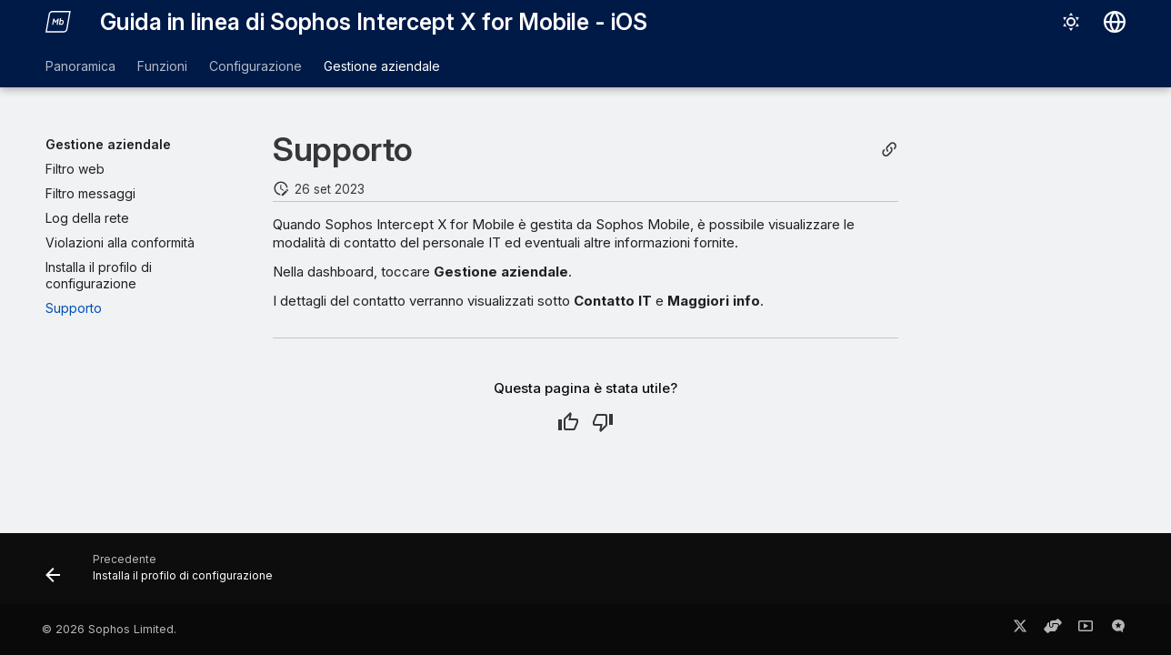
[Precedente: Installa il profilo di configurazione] (165, 574)
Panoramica (80, 66)
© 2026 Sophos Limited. (109, 629)
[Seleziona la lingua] (1114, 22)
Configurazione (255, 66)
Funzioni (162, 66)
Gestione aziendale (382, 66)
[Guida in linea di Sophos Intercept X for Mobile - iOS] (58, 22)
